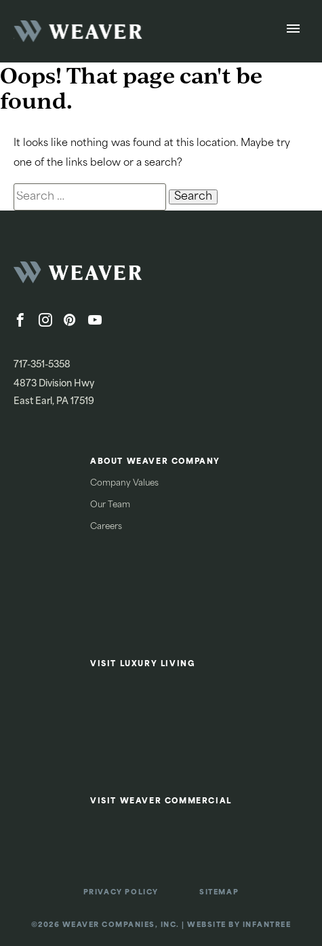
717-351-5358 (42, 365)
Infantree (267, 925)
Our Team (110, 505)
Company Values (124, 483)
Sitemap (219, 892)
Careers (106, 527)
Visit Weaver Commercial (161, 801)
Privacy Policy (121, 892)
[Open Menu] (293, 31)
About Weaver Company (155, 462)
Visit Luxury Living (142, 664)
